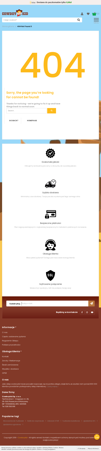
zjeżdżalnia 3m (89, 421)
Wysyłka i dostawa (10, 369)
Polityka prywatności (11, 344)
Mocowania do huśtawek (13, 421)
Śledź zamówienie (10, 364)
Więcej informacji (93, 448)
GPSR (4, 373)
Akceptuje (82, 448)
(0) (98, 13)
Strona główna (8, 26)
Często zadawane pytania (14, 336)
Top (96, 436)
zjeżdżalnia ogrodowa (12, 424)
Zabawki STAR (53, 421)
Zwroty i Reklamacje (11, 360)
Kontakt (5, 356)
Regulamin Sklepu (10, 340)
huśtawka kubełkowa (71, 421)
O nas (4, 332)
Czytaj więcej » (52, 386)
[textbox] (42, 20)
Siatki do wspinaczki (35, 421)
